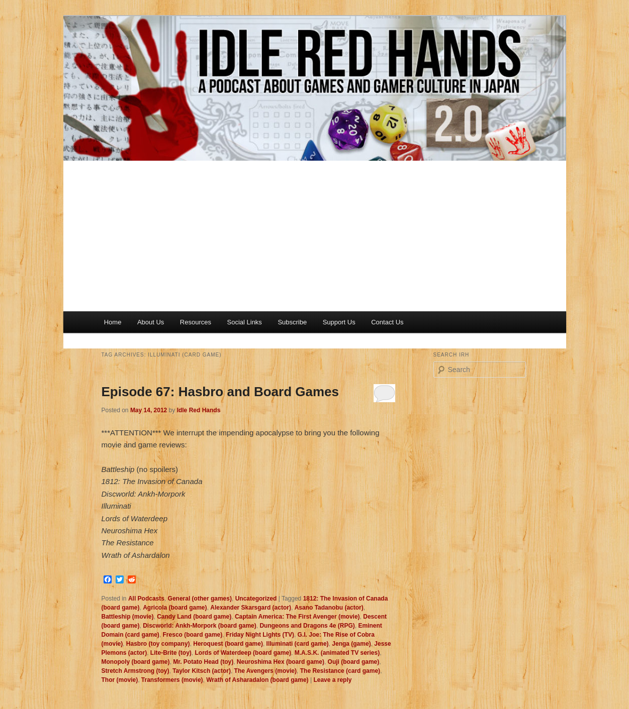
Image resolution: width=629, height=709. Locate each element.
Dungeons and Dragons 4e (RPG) (306, 625)
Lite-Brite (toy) (171, 652)
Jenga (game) (351, 643)
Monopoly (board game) (136, 661)
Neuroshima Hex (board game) (280, 661)
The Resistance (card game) (340, 670)
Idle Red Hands (199, 410)
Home (113, 322)
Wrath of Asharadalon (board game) (257, 679)
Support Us (339, 322)
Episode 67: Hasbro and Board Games (220, 391)
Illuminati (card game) (297, 643)
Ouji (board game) (354, 661)
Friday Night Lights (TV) (260, 634)
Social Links (244, 322)
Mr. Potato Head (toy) (203, 661)
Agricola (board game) (175, 607)
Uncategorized (256, 598)
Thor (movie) (120, 679)
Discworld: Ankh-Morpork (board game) (199, 625)
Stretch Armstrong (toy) (135, 670)
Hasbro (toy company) (158, 643)
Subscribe (292, 322)
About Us (150, 322)
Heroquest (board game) (228, 643)
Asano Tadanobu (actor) (329, 607)
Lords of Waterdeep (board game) (243, 652)
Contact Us (387, 322)
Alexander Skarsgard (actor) (250, 607)
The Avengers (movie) (265, 670)
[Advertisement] (314, 236)
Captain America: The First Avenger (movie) (297, 616)
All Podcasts (146, 598)
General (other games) (200, 598)
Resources (195, 322)
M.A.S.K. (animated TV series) (337, 652)
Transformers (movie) (172, 679)
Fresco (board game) (193, 634)
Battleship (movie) (128, 616)
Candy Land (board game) (194, 616)
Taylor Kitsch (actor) (201, 670)
